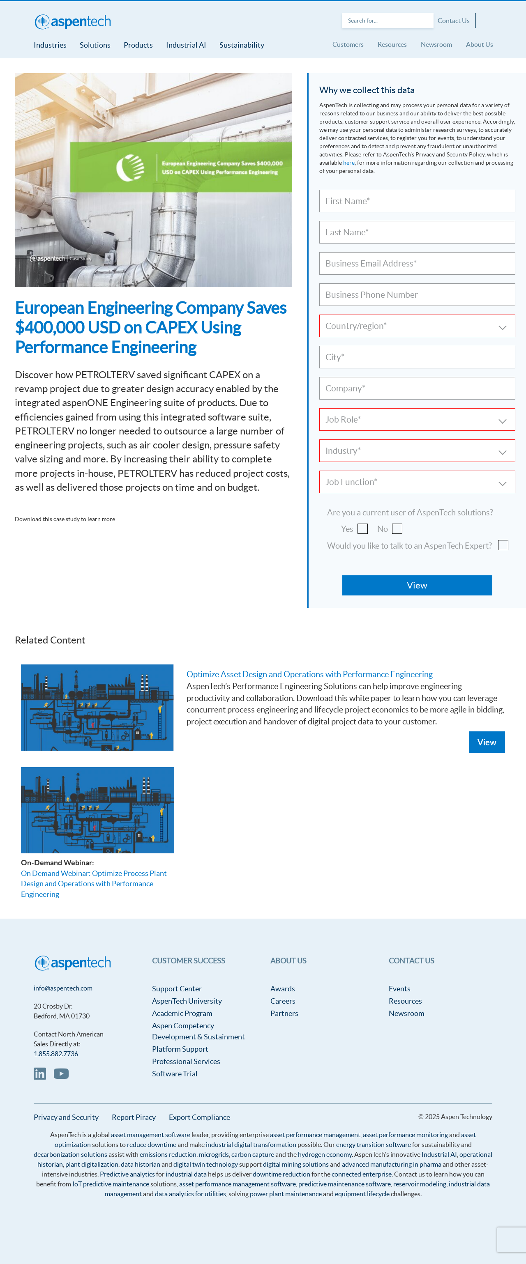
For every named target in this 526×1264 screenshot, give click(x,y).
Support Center (177, 988)
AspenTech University (187, 1001)
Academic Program (182, 1013)
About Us (479, 44)
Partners (284, 1013)
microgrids (214, 1154)
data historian (140, 1164)
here (349, 162)
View (487, 742)
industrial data (186, 1174)
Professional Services (186, 1061)
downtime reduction (281, 1174)
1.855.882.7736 (56, 1053)
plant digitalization (91, 1164)
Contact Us (454, 20)
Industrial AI (186, 45)
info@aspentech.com (63, 988)
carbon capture (252, 1154)
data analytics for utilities (190, 1193)
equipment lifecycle (362, 1193)
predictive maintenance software (344, 1184)
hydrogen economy (325, 1154)
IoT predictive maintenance (110, 1184)
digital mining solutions (296, 1164)
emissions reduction (168, 1154)
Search (425, 20)
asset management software (150, 1134)
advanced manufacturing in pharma (391, 1164)
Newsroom (436, 44)
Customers (348, 44)
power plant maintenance (286, 1193)
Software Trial (175, 1073)
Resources (392, 44)
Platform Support (180, 1049)
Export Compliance (199, 1117)
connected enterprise (362, 1174)
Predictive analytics (127, 1174)
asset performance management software (237, 1184)
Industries (50, 45)
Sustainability (241, 45)
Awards (282, 988)
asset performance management (315, 1134)
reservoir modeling (419, 1184)
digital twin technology (205, 1164)
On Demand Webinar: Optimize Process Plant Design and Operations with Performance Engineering (94, 884)
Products (138, 45)
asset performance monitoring (405, 1134)
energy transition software (373, 1144)
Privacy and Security (66, 1117)
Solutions (95, 45)
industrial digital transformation (251, 1144)
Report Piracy (134, 1117)
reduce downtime (151, 1144)
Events (400, 988)
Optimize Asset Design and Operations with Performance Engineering (310, 674)
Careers (282, 1001)
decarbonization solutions (70, 1154)
